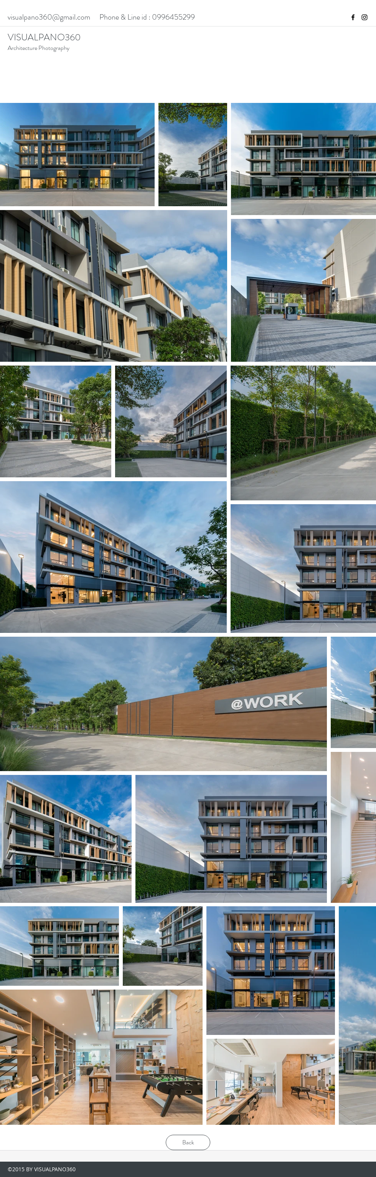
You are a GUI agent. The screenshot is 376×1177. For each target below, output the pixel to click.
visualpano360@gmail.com (49, 17)
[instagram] (364, 17)
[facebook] (353, 17)
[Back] (188, 1142)
